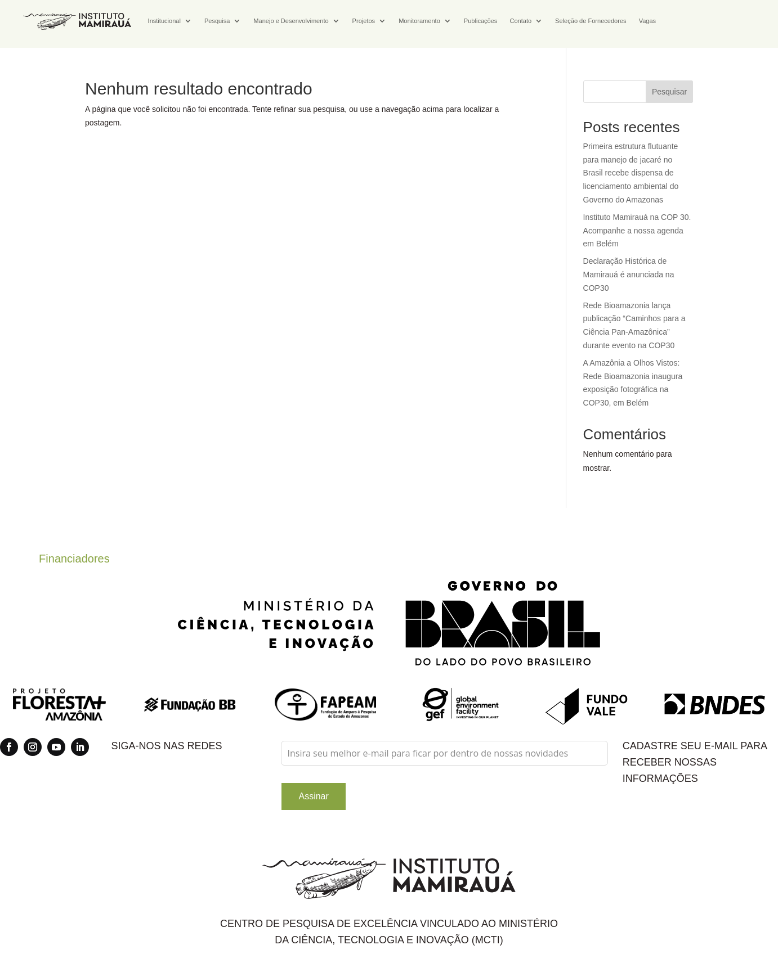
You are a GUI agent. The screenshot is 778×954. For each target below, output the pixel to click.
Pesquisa (217, 20)
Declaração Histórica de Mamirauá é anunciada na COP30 (628, 274)
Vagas (647, 20)
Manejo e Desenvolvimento (290, 20)
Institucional (164, 20)
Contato (520, 20)
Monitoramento (419, 20)
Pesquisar (669, 91)
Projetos (363, 20)
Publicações (481, 20)
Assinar (313, 796)
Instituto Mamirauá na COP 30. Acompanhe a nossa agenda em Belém (637, 231)
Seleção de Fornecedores (591, 20)
